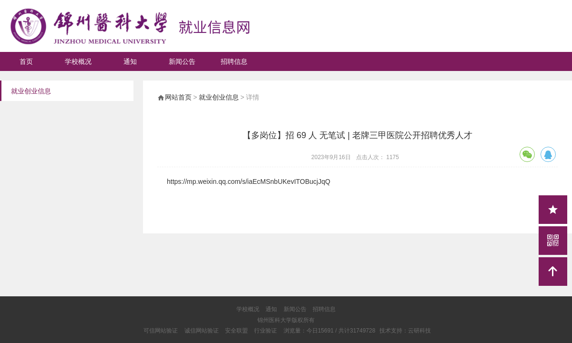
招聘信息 (234, 61)
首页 (26, 61)
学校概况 (78, 61)
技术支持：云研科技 (405, 330)
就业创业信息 (219, 97)
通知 (130, 61)
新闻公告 (182, 61)
